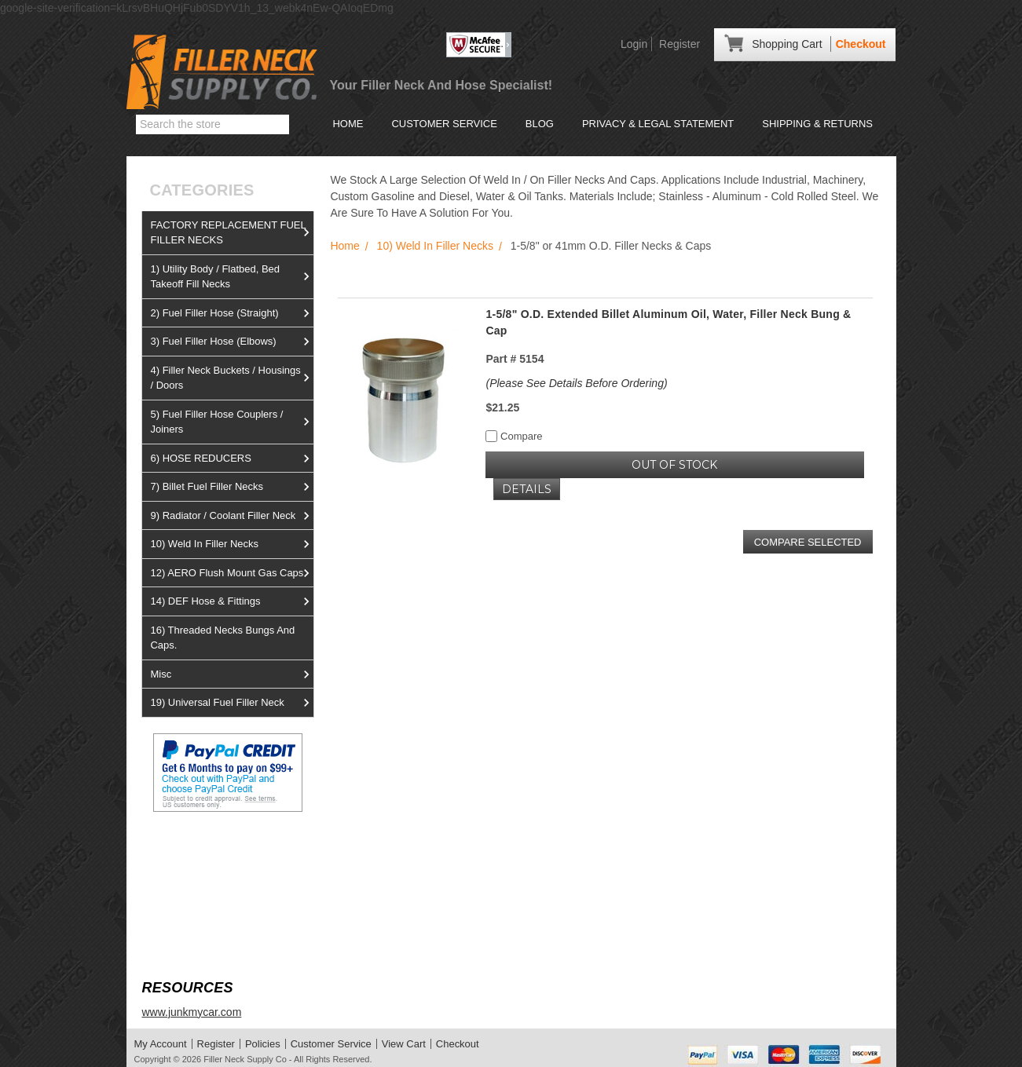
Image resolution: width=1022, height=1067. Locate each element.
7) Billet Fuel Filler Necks (231, 487)
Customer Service (443, 124)
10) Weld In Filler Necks (231, 544)
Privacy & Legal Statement (658, 124)
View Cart (404, 1044)
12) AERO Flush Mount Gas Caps (231, 573)
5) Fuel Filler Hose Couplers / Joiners (231, 422)
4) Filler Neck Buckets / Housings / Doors (231, 378)
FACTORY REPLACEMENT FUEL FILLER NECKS (231, 233)
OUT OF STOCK (674, 465)
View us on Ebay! (185, 849)
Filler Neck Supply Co (245, 1059)
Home (347, 124)
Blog (540, 124)
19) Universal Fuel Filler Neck (231, 703)
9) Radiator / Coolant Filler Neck (231, 516)
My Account (160, 1044)
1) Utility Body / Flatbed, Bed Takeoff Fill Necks (231, 277)
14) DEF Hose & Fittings (231, 601)
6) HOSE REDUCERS (231, 458)
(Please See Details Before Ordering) (576, 383)
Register (679, 44)
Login (634, 44)
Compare (513, 436)
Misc (231, 674)
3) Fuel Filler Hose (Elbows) (231, 341)
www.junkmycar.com (191, 1012)
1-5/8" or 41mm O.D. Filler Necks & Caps (611, 245)
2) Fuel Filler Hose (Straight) (231, 313)
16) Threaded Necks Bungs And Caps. (222, 638)
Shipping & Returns (817, 124)
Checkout (861, 44)
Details (526, 489)
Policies (262, 1044)
